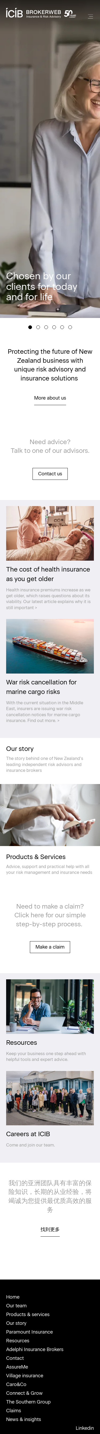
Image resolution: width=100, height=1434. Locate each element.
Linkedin (85, 1428)
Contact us (50, 474)
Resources (17, 1341)
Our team (16, 1306)
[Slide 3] (46, 327)
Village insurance (24, 1376)
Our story (16, 1323)
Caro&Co (16, 1384)
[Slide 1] (30, 327)
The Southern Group (28, 1402)
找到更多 (50, 1229)
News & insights (23, 1419)
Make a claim (50, 947)
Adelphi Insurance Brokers (34, 1349)
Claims (13, 1411)
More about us (50, 398)
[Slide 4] (54, 327)
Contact (15, 1358)
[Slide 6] (70, 327)
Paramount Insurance (29, 1332)
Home (12, 1297)
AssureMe (17, 1367)
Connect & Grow (24, 1393)
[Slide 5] (62, 327)
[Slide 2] (38, 327)
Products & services (28, 1314)
